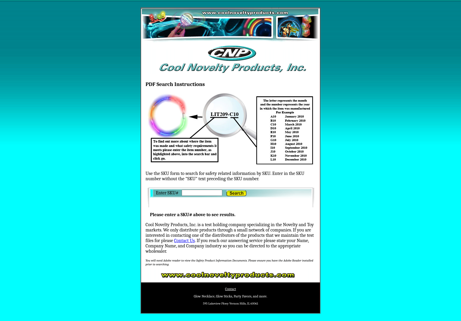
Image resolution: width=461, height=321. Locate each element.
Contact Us (184, 240)
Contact (230, 289)
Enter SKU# (167, 193)
